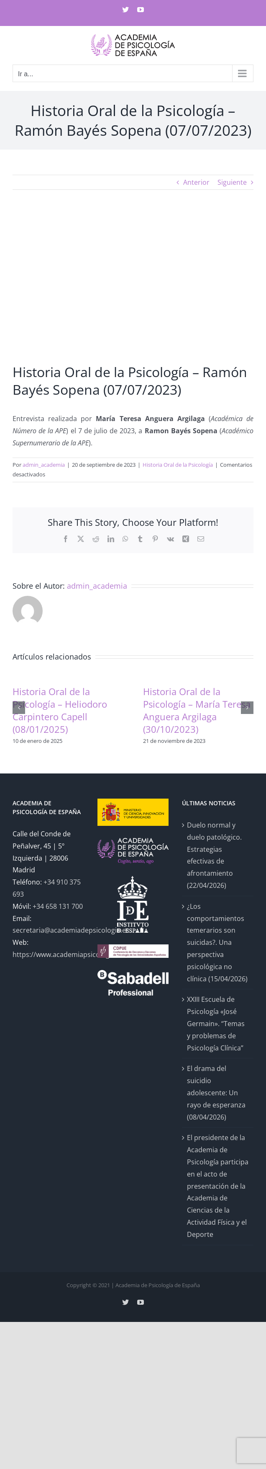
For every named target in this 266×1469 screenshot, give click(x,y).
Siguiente (232, 182)
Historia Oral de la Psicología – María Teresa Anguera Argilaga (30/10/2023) (197, 710)
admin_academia (44, 464)
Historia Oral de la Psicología (178, 464)
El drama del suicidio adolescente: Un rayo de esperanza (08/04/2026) (216, 1092)
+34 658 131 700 (58, 906)
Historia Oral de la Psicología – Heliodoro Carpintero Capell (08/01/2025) (60, 710)
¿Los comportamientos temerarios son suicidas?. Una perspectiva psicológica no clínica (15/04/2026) (217, 942)
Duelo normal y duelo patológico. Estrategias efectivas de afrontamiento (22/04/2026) (214, 855)
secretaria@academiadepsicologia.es (71, 930)
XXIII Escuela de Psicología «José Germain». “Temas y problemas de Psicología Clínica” (216, 1023)
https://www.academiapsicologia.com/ (73, 954)
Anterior (196, 182)
